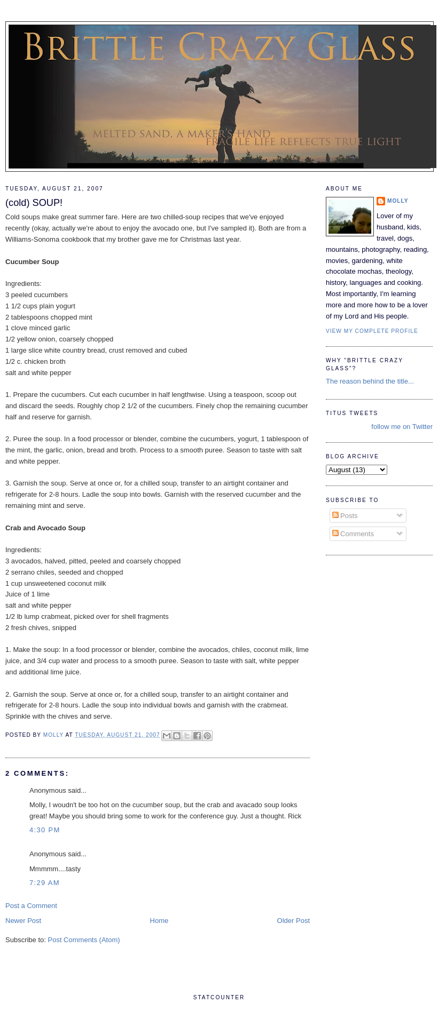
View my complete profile (372, 331)
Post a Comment (31, 906)
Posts (345, 516)
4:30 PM (44, 830)
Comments (353, 534)
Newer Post (23, 921)
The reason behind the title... (370, 381)
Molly (398, 201)
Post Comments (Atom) (84, 940)
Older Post (293, 921)
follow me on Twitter (402, 427)
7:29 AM (44, 883)
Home (159, 921)
